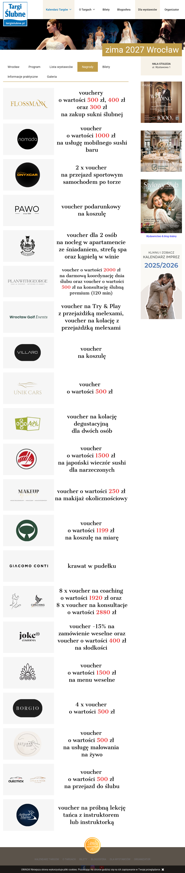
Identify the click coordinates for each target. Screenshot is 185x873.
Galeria (52, 76)
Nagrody (87, 67)
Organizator (172, 9)
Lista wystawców (61, 67)
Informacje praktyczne (23, 76)
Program (34, 67)
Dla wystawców (147, 9)
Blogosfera (124, 9)
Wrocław (13, 67)
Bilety (106, 9)
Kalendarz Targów (58, 9)
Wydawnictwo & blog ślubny (161, 236)
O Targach (87, 9)
